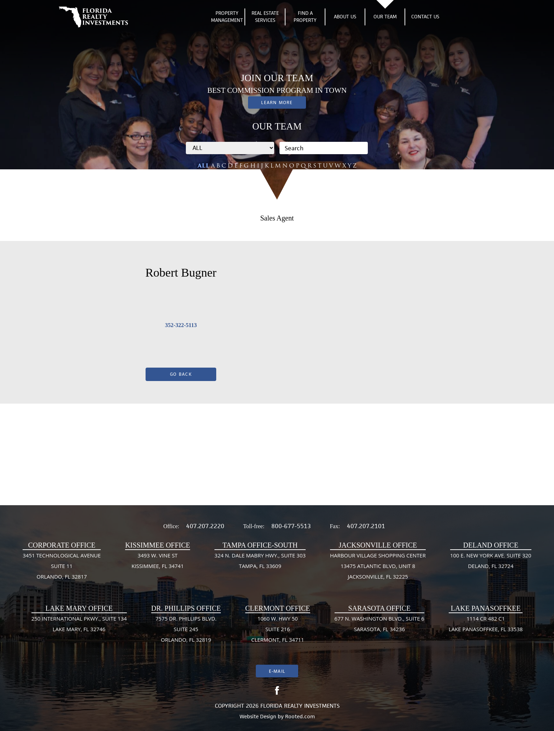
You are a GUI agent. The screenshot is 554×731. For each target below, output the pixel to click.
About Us (345, 16)
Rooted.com (300, 716)
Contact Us (425, 16)
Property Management (227, 17)
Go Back (181, 374)
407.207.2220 (205, 526)
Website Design (258, 716)
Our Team (385, 16)
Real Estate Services (265, 17)
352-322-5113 (181, 325)
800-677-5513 (291, 526)
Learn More (277, 102)
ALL (204, 165)
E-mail (277, 671)
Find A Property (305, 17)
